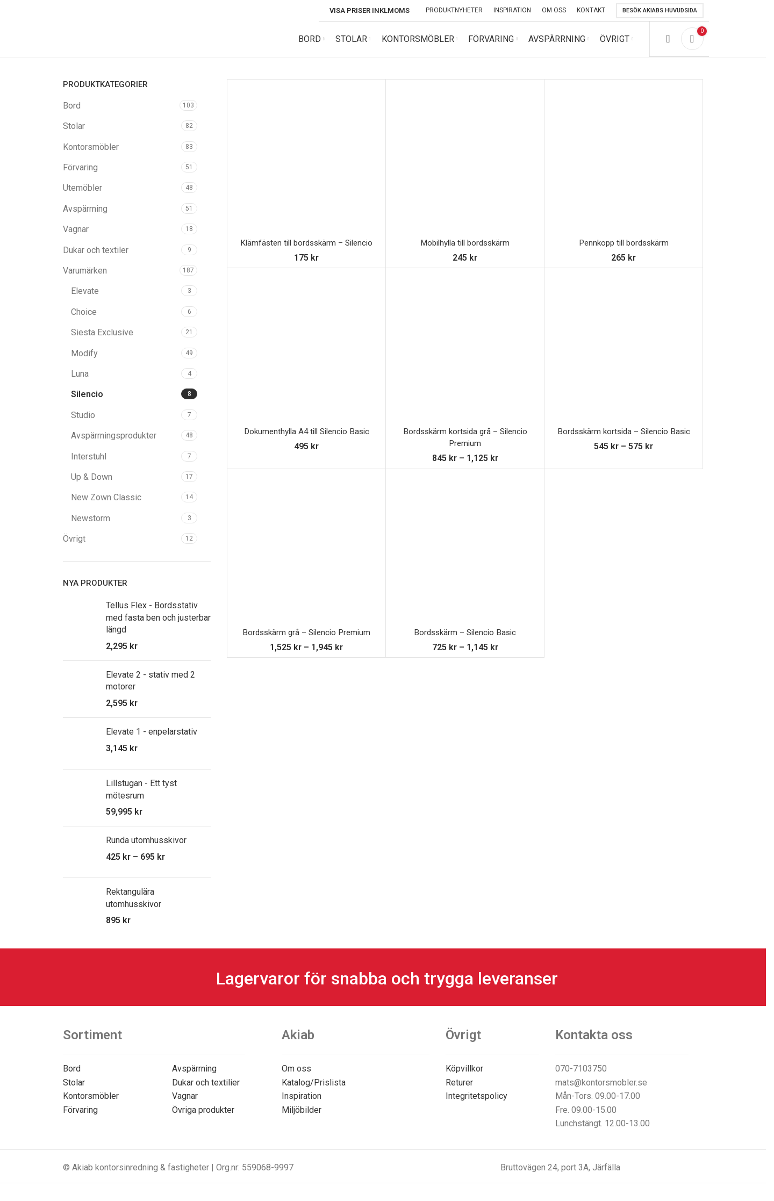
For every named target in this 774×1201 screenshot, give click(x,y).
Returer (459, 1090)
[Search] (668, 43)
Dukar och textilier (206, 1090)
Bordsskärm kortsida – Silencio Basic (623, 439)
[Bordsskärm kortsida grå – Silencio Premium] (465, 354)
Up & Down (91, 484)
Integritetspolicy (476, 1103)
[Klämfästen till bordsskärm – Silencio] (306, 166)
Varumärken (85, 278)
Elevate (85, 299)
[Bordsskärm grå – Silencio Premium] (306, 555)
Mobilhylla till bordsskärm (465, 250)
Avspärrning (85, 216)
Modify (84, 361)
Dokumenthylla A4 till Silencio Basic (306, 439)
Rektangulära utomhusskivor (133, 906)
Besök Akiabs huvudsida (659, 10)
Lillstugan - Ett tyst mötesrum (141, 797)
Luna (80, 381)
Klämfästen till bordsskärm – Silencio (306, 250)
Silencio (87, 402)
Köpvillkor (464, 1076)
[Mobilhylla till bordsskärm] (465, 166)
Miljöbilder (301, 1117)
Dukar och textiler (95, 258)
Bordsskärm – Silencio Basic (465, 640)
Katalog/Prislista (314, 1090)
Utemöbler (82, 196)
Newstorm (90, 526)
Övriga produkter (203, 1117)
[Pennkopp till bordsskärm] (623, 166)
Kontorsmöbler (91, 154)
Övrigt (74, 546)
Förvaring (80, 175)
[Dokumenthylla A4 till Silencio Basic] (306, 354)
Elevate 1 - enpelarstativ (151, 739)
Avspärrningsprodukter (113, 443)
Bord (72, 113)
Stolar (74, 133)
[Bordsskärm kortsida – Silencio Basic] (623, 354)
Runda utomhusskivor (146, 848)
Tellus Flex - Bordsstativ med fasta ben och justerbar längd (158, 625)
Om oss (296, 1076)
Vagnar (76, 237)
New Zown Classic (106, 505)
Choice (84, 319)
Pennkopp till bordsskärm (623, 250)
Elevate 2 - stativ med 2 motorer (150, 688)
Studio (83, 423)
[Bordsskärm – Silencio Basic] (465, 555)
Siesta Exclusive (102, 340)
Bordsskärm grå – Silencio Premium (306, 640)
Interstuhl (88, 464)
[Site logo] (135, 42)
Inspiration (301, 1103)
